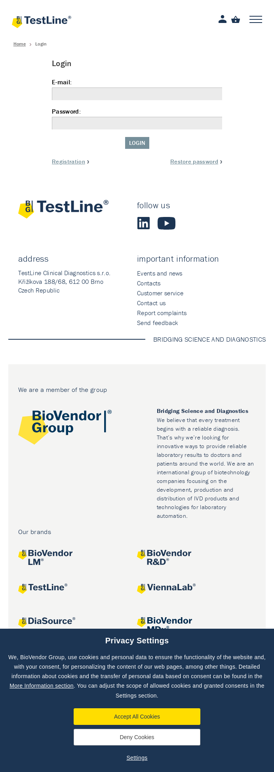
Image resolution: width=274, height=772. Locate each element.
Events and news (160, 273)
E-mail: (137, 89)
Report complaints (161, 313)
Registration (68, 161)
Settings (136, 758)
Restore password (194, 161)
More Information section (42, 686)
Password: (137, 118)
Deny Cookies (137, 737)
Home (19, 44)
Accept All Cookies (137, 716)
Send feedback (157, 323)
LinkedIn (143, 223)
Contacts (149, 283)
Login (137, 142)
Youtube (166, 223)
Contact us (151, 303)
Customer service (160, 293)
